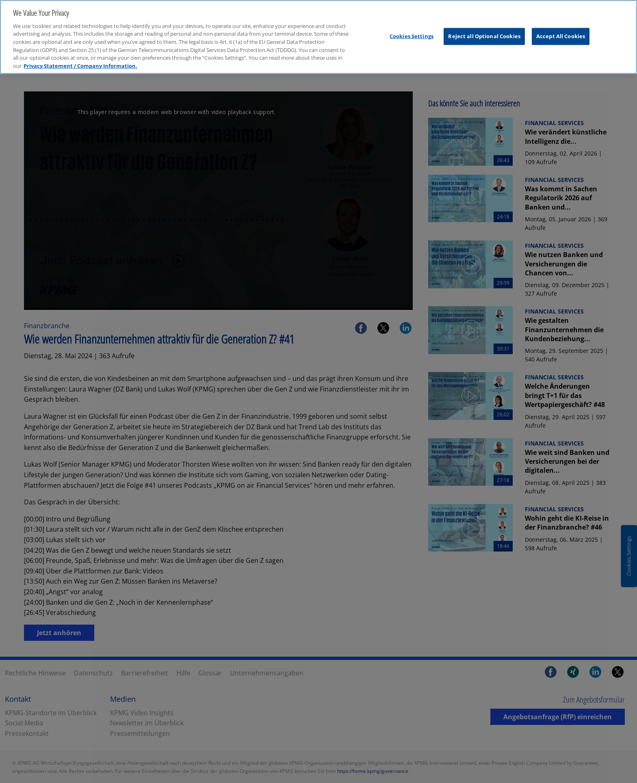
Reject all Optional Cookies (484, 29)
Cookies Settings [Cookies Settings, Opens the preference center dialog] (411, 29)
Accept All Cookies (560, 29)
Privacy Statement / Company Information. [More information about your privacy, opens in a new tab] (80, 59)
